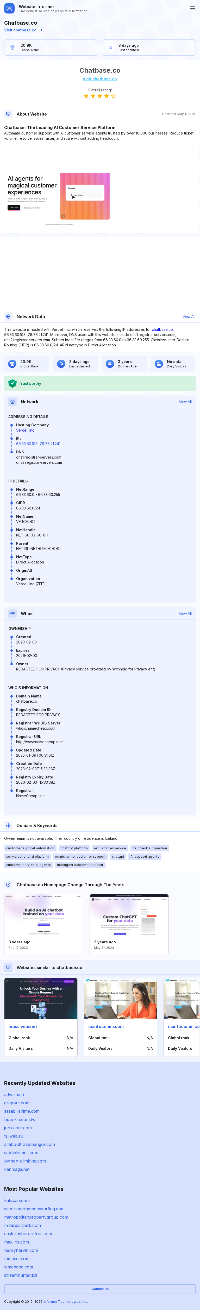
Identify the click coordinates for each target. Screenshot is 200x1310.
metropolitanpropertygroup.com (36, 1217)
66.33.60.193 (27, 443)
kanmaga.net (16, 1169)
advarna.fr (14, 1094)
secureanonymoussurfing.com (34, 1208)
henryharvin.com (21, 1250)
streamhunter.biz (21, 1275)
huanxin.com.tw (19, 1119)
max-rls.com (16, 1242)
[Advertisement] (99, 157)
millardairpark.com (22, 1225)
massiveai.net (23, 1026)
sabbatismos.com (21, 1152)
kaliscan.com (17, 1200)
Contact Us (100, 1289)
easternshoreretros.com (28, 1233)
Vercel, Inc (25, 430)
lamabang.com (18, 1266)
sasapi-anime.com (22, 1111)
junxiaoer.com (18, 1127)
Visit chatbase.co (23, 30)
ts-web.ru (13, 1136)
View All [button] (189, 316)
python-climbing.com (25, 1161)
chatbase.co (162, 329)
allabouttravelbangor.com (29, 1144)
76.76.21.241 (50, 443)
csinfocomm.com (106, 1026)
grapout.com (16, 1102)
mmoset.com (16, 1258)
